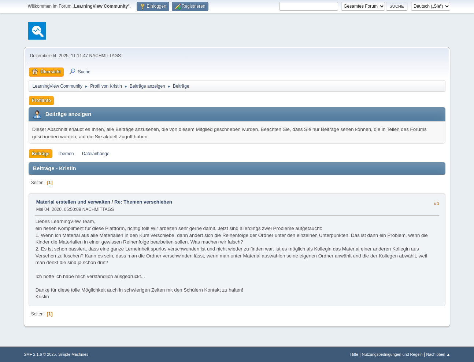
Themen (66, 153)
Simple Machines (73, 354)
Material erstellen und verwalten (73, 202)
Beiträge (40, 153)
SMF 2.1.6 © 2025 (40, 354)
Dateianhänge (96, 153)
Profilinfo (41, 100)
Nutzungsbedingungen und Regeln (392, 354)
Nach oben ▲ (438, 354)
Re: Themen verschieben (143, 202)
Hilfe (354, 354)
